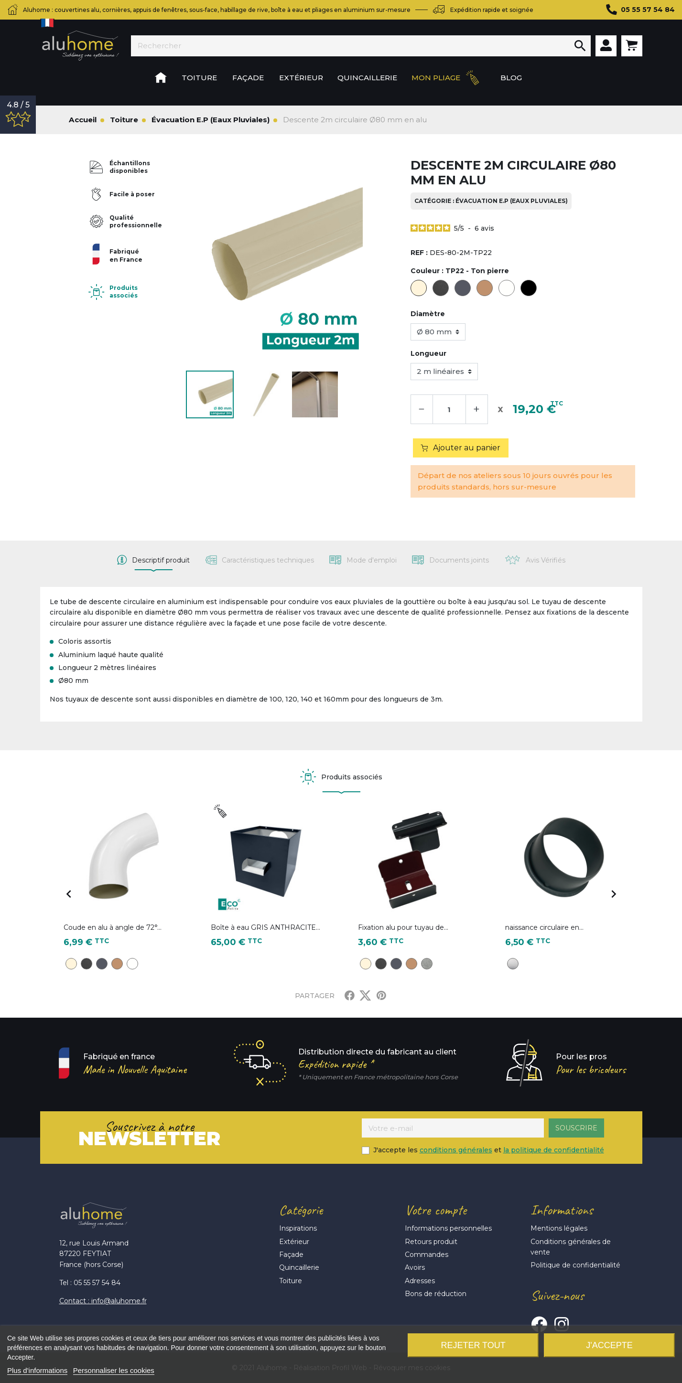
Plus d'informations (37, 1370)
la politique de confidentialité (553, 1150)
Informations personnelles (448, 1228)
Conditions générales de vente (570, 1246)
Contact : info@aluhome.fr (103, 1301)
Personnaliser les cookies (113, 1370)
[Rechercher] (350, 45)
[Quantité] (449, 409)
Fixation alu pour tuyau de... (403, 927)
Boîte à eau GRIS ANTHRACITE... (265, 927)
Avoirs (415, 1267)
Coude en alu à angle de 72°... (113, 927)
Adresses (420, 1281)
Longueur (428, 353)
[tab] (153, 560)
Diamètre (428, 313)
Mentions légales (558, 1228)
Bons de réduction (435, 1293)
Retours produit (431, 1241)
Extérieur (294, 1241)
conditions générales (456, 1150)
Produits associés (123, 291)
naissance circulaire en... (544, 927)
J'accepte (609, 1345)
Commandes (426, 1254)
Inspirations (298, 1228)
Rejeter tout (473, 1345)
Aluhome (80, 45)
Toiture (290, 1281)
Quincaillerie (299, 1267)
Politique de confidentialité (575, 1265)
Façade (291, 1254)
